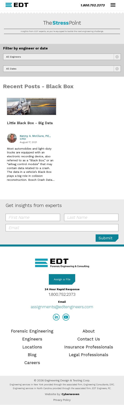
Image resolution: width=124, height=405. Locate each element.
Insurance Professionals (88, 346)
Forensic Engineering (32, 331)
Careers (32, 362)
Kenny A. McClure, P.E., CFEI (35, 137)
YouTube (65, 317)
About (89, 331)
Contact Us (88, 338)
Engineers (32, 338)
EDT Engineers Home (17, 5)
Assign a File (62, 279)
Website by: (62, 394)
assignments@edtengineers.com (62, 306)
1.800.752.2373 (92, 5)
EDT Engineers (62, 263)
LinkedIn (56, 317)
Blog (32, 354)
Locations (32, 346)
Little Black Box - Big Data (30, 123)
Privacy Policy (62, 399)
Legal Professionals (88, 354)
